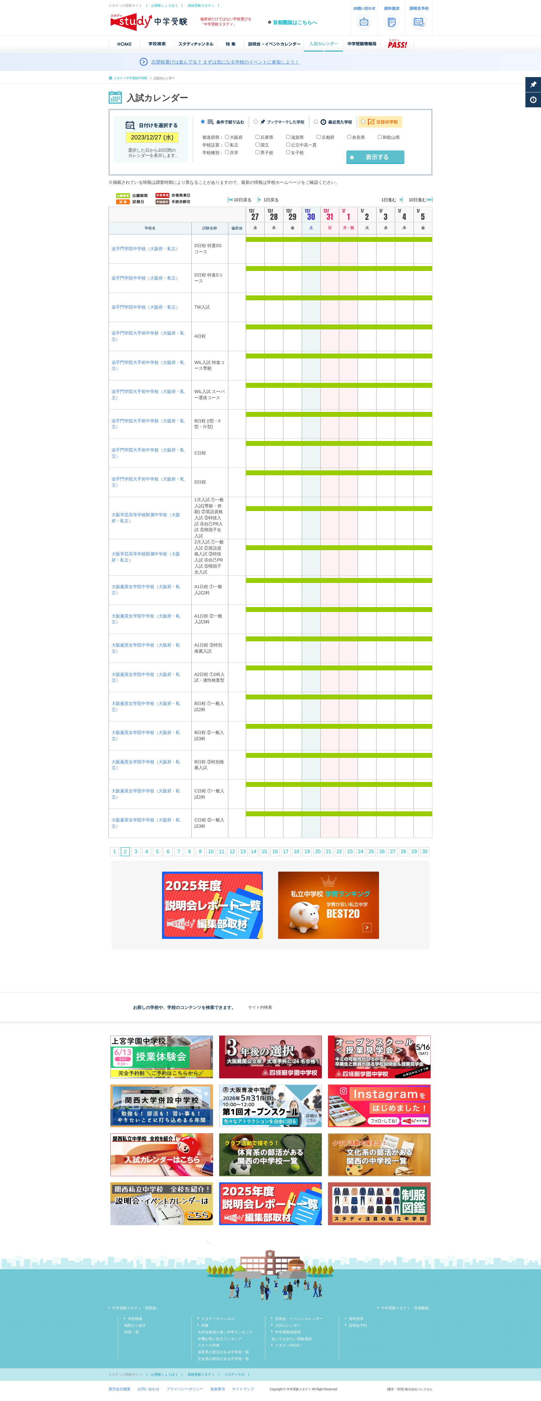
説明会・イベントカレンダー (299, 1319)
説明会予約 (358, 1325)
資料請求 (356, 1319)
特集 (205, 1325)
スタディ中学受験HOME (130, 78)
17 (286, 851)
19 (307, 851)
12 (232, 851)
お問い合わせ (149, 1389)
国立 (264, 145)
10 (211, 851)
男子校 (266, 152)
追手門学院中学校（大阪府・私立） (146, 248)
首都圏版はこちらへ (295, 22)
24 (360, 851)
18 (296, 851)
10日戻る (243, 199)
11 (221, 851)
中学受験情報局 (288, 1332)
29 (414, 851)
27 (393, 851)
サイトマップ (243, 1389)
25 (371, 851)
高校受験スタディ (201, 5)
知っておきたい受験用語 (291, 1339)
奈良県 (358, 137)
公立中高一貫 (304, 145)
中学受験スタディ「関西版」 (136, 1308)
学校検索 (135, 1319)
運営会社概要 (120, 1389)
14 (253, 851)
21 (328, 851)
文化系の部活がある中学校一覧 (223, 1359)
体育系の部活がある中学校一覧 (223, 1352)
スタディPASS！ (289, 1345)
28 (403, 851)
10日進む (417, 199)
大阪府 (236, 137)
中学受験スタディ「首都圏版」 (406, 1308)
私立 (234, 145)
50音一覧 (131, 1332)
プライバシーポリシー (185, 1389)
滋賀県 (297, 137)
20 (318, 851)
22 (339, 851)
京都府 (328, 137)
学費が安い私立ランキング (220, 1339)
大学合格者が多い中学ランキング (225, 1332)
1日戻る (271, 199)
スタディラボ (234, 1374)
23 (350, 851)
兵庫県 (266, 137)
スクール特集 (209, 1345)
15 (264, 851)
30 (425, 851)
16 (275, 851)
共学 (234, 152)
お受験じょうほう (164, 5)
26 (382, 851)
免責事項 (217, 1389)
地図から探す (135, 1325)
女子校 (297, 152)
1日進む (389, 199)
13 (243, 851)
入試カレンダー (288, 1325)
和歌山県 (391, 137)
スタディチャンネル (217, 1319)
